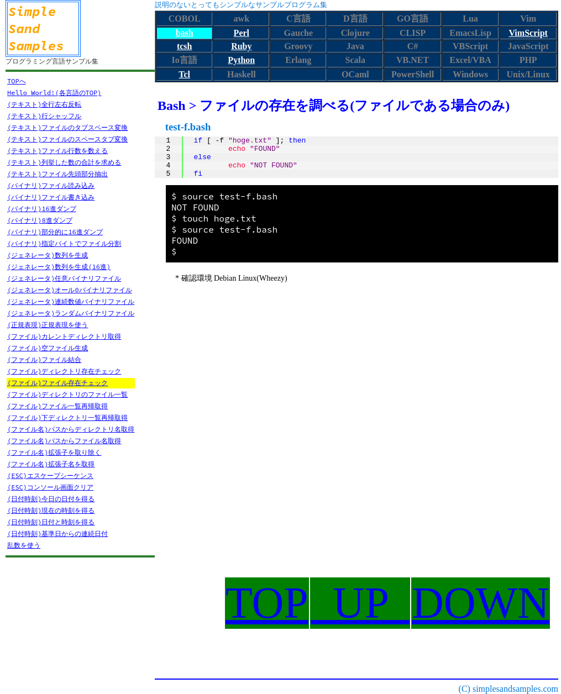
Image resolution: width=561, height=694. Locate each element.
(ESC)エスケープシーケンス (50, 475)
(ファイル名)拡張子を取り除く (54, 452)
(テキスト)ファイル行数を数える (57, 150)
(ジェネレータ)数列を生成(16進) (59, 266)
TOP (267, 603)
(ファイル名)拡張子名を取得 (51, 464)
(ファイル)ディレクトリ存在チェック (64, 371)
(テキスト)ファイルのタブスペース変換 (67, 127)
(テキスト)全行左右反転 (44, 104)
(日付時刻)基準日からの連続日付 (57, 533)
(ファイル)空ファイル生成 (47, 348)
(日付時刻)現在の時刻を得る (51, 510)
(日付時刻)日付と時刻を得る (51, 522)
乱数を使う (23, 545)
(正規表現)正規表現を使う (47, 324)
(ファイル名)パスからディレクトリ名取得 (70, 429)
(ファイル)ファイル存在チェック (57, 382)
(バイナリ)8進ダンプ (39, 220)
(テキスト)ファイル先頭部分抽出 (57, 174)
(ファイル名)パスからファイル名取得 (64, 441)
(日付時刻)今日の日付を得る (51, 499)
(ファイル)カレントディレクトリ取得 (64, 336)
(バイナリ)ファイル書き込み (51, 197)
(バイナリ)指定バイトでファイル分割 (64, 243)
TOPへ (16, 81)
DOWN (480, 603)
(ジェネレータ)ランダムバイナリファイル (70, 313)
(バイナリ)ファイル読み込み (51, 185)
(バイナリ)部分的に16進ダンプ (55, 232)
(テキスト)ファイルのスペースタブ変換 (67, 139)
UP (360, 603)
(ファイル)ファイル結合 (44, 359)
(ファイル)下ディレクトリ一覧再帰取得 (67, 417)
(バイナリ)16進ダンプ (41, 208)
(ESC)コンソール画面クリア (50, 487)
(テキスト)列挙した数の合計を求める (64, 162)
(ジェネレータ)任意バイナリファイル (64, 278)
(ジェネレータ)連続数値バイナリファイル (70, 301)
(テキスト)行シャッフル (44, 116)
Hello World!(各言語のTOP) (54, 92)
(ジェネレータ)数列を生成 (47, 255)
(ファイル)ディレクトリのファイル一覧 (67, 394)
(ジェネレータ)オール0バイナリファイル (69, 290)
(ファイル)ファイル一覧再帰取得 (57, 406)
